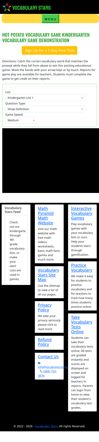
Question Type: (15, 103)
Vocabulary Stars (46, 426)
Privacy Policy (45, 307)
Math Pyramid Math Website (46, 215)
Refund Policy (45, 342)
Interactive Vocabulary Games (81, 213)
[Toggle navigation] (92, 7)
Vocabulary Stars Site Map (48, 274)
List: (8, 92)
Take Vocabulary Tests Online (81, 324)
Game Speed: (14, 114)
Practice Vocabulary (81, 267)
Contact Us (48, 356)
